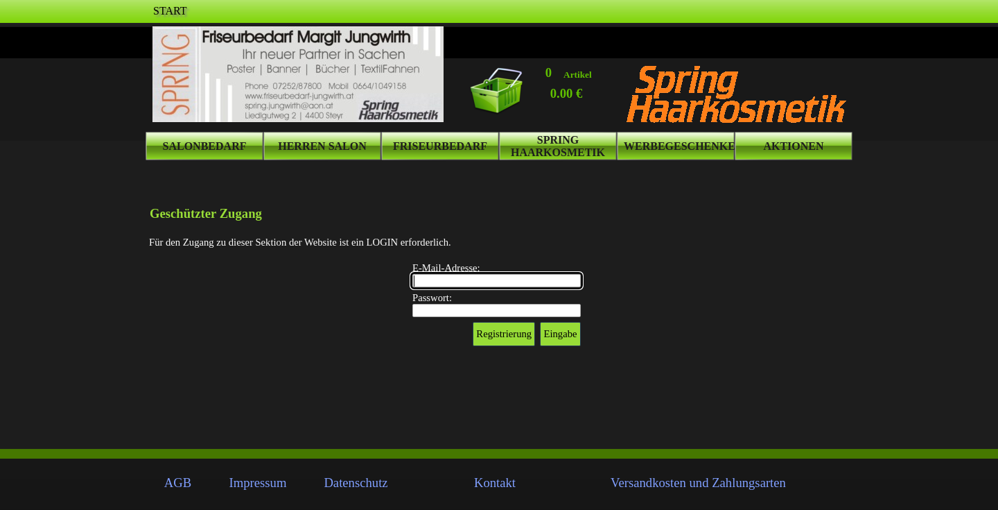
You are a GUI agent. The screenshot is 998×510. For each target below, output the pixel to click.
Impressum (258, 482)
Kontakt (495, 482)
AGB (177, 482)
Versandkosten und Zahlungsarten (698, 482)
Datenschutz (355, 482)
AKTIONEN (793, 146)
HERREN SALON (322, 146)
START (169, 11)
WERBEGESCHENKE (679, 146)
